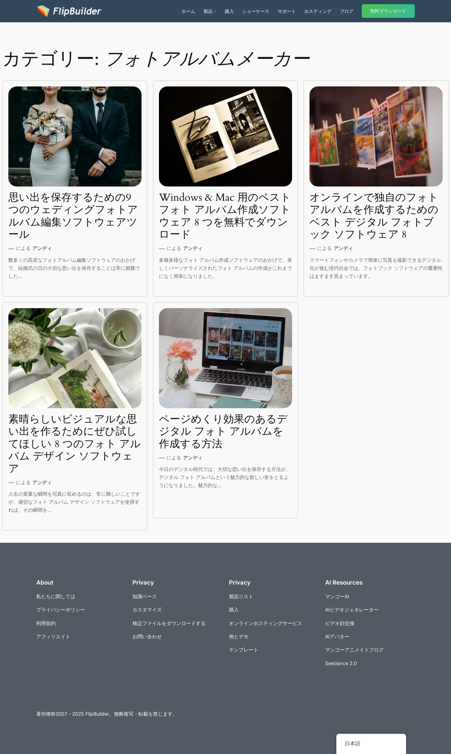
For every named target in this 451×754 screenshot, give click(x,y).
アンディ (42, 248)
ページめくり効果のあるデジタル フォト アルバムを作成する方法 (223, 432)
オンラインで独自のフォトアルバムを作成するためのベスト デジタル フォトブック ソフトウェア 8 (373, 216)
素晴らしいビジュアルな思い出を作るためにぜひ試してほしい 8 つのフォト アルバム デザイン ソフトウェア (74, 444)
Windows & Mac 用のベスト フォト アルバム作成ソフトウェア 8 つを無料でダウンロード (225, 216)
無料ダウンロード (388, 11)
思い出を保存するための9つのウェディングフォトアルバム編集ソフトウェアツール (73, 216)
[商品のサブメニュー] (215, 11)
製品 (208, 11)
